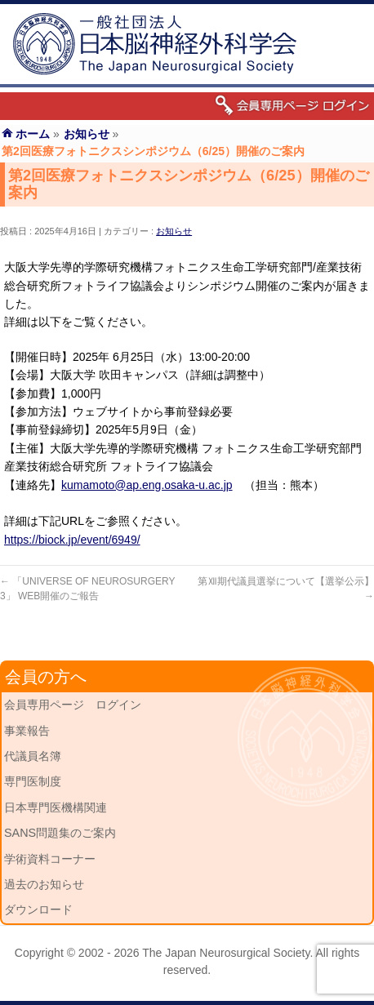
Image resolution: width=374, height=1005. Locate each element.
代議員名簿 (32, 756)
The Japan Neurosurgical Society (225, 952)
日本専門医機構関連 (55, 807)
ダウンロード (38, 909)
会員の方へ (46, 677)
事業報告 (27, 730)
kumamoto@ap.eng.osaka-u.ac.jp (147, 484)
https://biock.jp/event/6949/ (72, 539)
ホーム (33, 133)
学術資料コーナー (50, 858)
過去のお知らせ (44, 884)
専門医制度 (32, 781)
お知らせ (174, 231)
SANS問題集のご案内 (60, 832)
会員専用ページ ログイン (72, 704)
